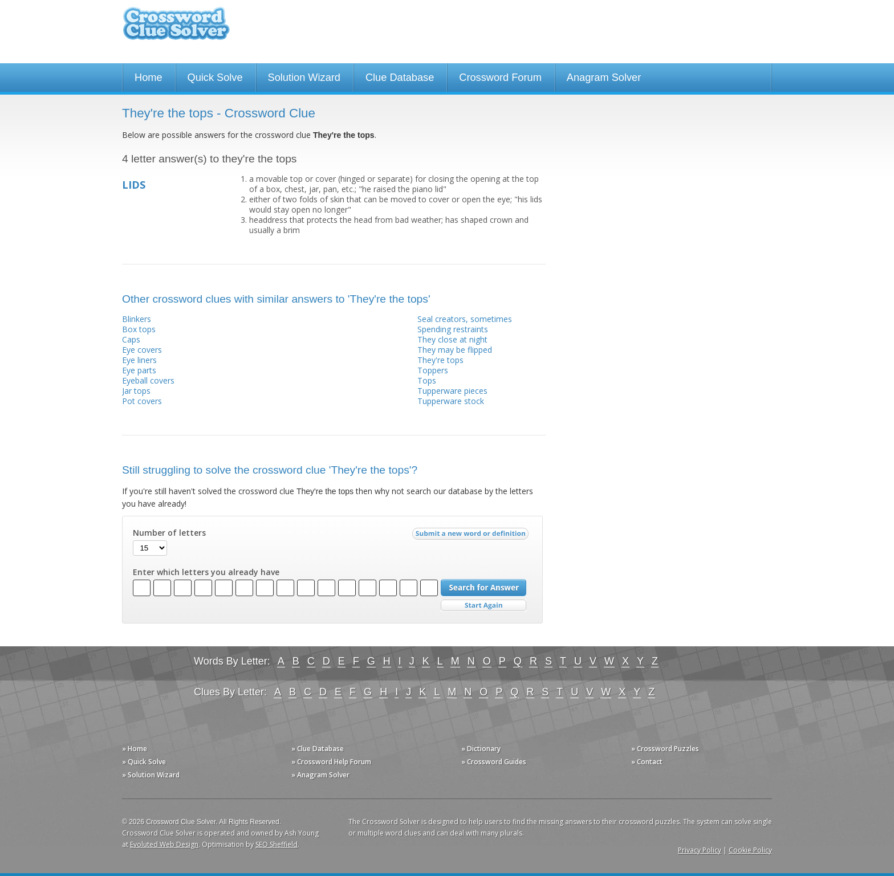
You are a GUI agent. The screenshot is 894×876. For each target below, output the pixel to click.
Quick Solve (215, 77)
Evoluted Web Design (164, 844)
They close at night (452, 339)
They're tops (440, 360)
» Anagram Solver (320, 775)
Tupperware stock (450, 401)
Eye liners (139, 360)
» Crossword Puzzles (665, 748)
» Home (134, 748)
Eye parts (139, 370)
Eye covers (142, 349)
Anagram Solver (604, 77)
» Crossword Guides (493, 762)
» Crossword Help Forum (331, 762)
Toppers (432, 370)
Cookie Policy (750, 850)
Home (148, 77)
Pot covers (142, 401)
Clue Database (399, 77)
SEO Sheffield (276, 844)
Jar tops (136, 390)
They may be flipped (454, 349)
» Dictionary (481, 748)
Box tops (139, 329)
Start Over (483, 606)
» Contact (647, 762)
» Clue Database (317, 748)
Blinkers (136, 318)
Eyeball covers (148, 380)
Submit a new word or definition (471, 536)
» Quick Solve (144, 762)
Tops (426, 380)
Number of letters (169, 533)
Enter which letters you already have (206, 572)
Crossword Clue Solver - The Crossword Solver (176, 29)
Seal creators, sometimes (464, 318)
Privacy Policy (699, 850)
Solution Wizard (304, 77)
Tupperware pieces (452, 390)
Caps (131, 339)
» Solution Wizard (151, 775)
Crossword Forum (500, 77)
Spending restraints (452, 329)
